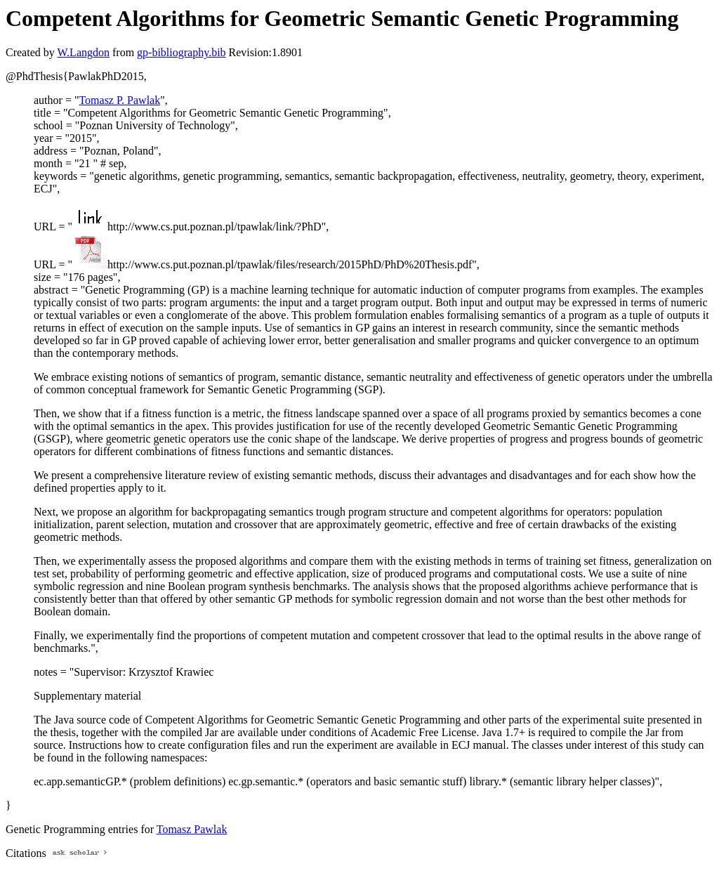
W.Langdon (83, 52)
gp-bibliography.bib (181, 52)
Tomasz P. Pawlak (119, 100)
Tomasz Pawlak (192, 829)
